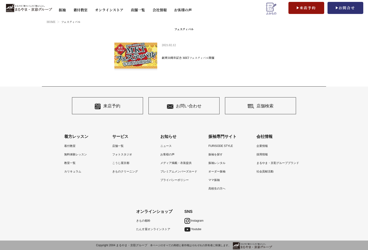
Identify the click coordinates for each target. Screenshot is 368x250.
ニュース (166, 146)
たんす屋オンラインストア (153, 229)
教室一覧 (70, 163)
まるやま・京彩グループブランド (277, 163)
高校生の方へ (216, 188)
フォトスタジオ (122, 154)
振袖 (62, 10)
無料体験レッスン (75, 154)
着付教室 (70, 146)
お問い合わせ (184, 106)
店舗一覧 (138, 10)
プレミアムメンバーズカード (178, 171)
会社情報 (160, 10)
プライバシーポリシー (174, 180)
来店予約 (308, 7)
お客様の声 (183, 10)
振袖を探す (215, 154)
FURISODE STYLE (220, 146)
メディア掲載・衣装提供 (176, 163)
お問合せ (347, 7)
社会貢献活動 (265, 171)
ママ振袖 (214, 180)
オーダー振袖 (216, 171)
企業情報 (262, 146)
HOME (51, 22)
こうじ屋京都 (120, 163)
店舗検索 (261, 106)
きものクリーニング (125, 171)
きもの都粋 (143, 220)
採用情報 (262, 154)
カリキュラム (72, 171)
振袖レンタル (216, 163)
